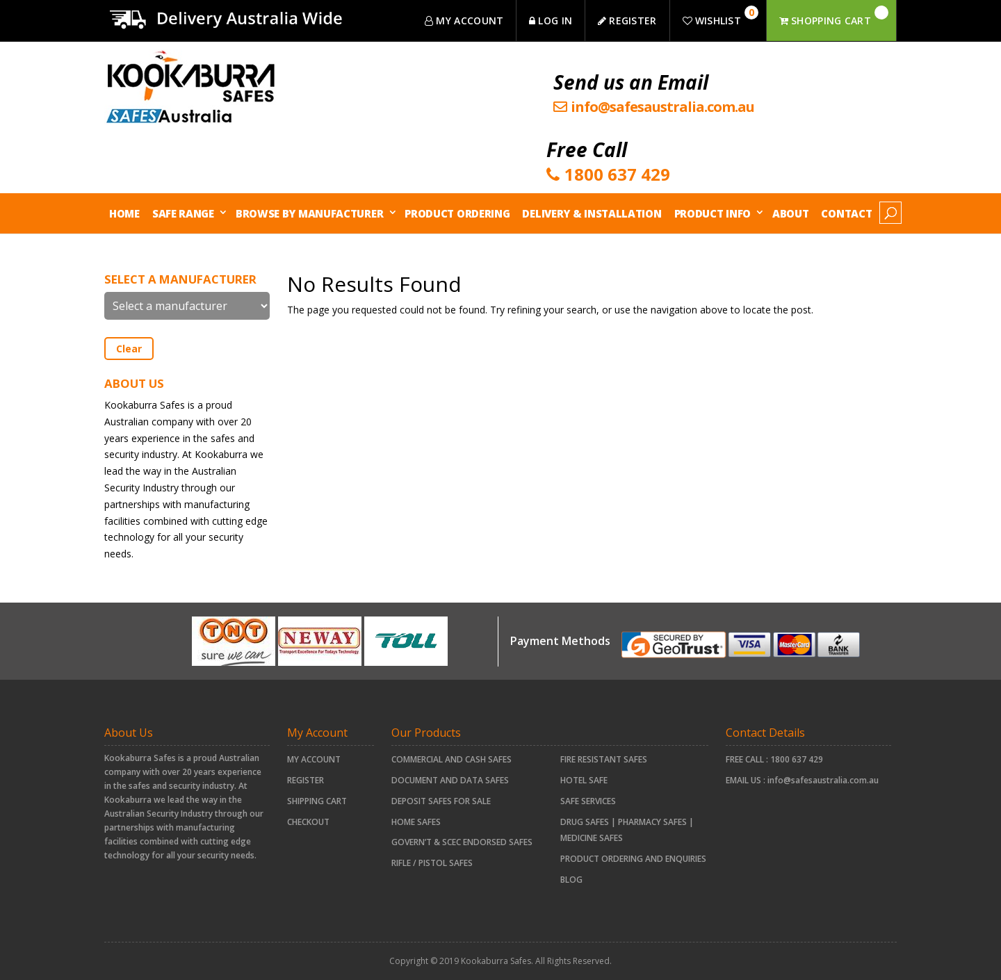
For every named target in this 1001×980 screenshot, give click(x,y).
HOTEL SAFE (584, 780)
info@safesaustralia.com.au (823, 780)
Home (124, 213)
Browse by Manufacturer (309, 213)
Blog (571, 879)
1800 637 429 (796, 759)
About (790, 213)
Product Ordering (457, 213)
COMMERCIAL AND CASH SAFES (451, 759)
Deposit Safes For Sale (441, 801)
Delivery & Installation (591, 213)
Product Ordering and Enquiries (633, 859)
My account (314, 759)
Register (305, 780)
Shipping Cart (317, 801)
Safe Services (588, 801)
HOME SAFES (416, 822)
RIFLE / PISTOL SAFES (432, 863)
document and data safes (450, 780)
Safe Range (183, 213)
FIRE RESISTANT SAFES (603, 759)
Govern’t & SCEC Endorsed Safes (461, 842)
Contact (846, 213)
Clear (129, 348)
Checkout (308, 822)
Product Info (712, 213)
